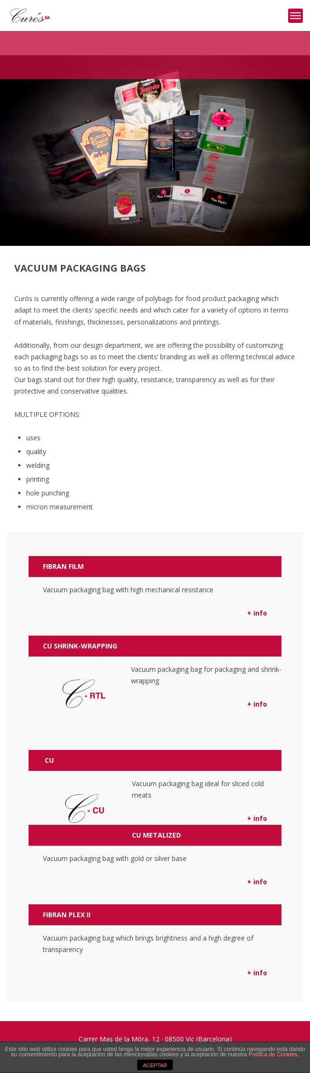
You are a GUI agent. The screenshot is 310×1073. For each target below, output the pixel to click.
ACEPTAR (155, 1065)
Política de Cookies (273, 1054)
